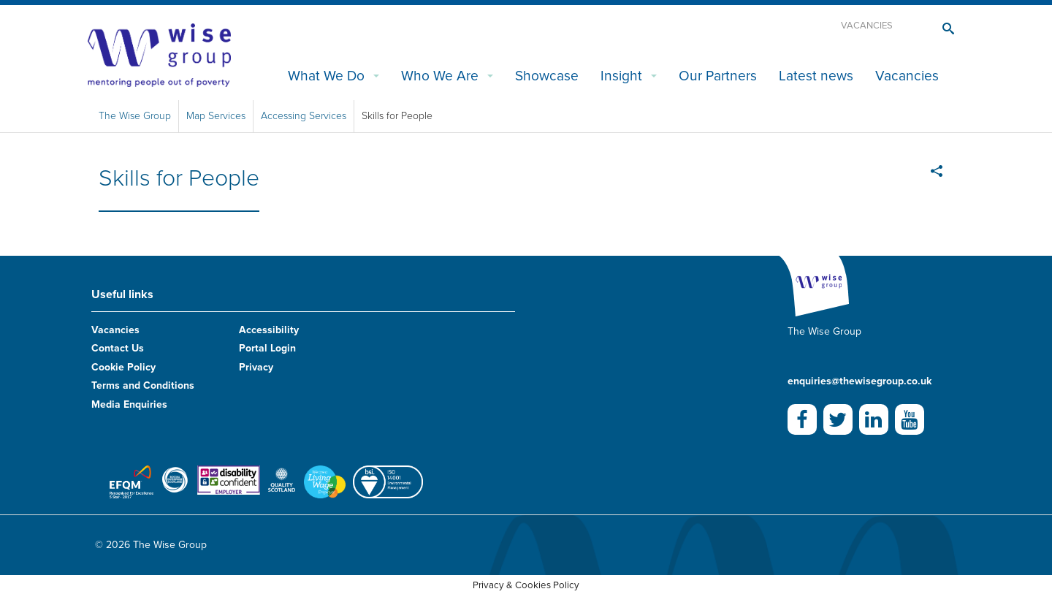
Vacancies (867, 25)
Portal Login (267, 348)
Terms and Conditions (142, 385)
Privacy (256, 367)
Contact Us (117, 348)
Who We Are (440, 75)
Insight (621, 75)
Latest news (816, 75)
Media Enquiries (129, 404)
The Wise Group (135, 116)
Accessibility (269, 330)
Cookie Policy (123, 367)
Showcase (547, 75)
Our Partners (718, 75)
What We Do (326, 75)
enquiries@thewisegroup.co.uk (859, 381)
